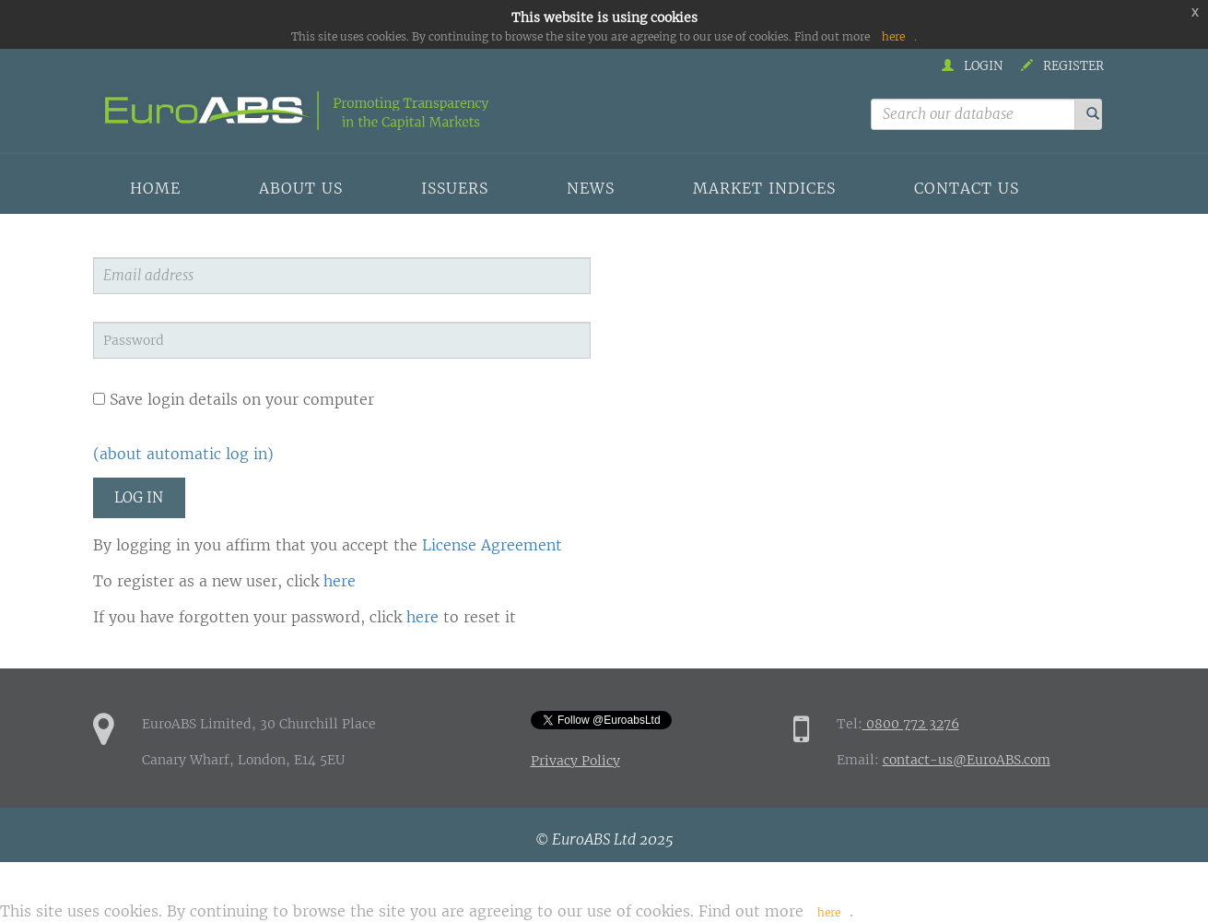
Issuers (454, 188)
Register (1062, 66)
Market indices (764, 188)
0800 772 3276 (910, 723)
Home (155, 188)
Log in (138, 497)
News (591, 188)
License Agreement (492, 545)
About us (301, 188)
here (893, 36)
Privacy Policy (575, 760)
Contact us (966, 188)
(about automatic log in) (183, 453)
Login (972, 66)
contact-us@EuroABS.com (966, 759)
